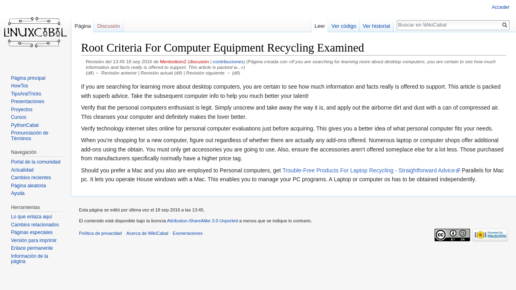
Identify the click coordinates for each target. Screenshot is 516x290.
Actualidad (22, 170)
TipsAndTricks (26, 94)
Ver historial (376, 26)
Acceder (501, 7)
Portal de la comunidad (35, 162)
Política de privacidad (100, 233)
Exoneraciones (188, 233)
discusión (199, 61)
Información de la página (29, 259)
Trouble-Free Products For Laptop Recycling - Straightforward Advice (368, 170)
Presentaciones (27, 101)
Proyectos (21, 109)
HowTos (19, 86)
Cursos (18, 117)
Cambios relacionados (35, 225)
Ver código (343, 26)
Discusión (108, 26)
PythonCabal (25, 125)
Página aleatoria (28, 185)
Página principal (28, 78)
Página (83, 26)
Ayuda (18, 193)
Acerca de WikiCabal (148, 233)
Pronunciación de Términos (29, 135)
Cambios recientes (31, 177)
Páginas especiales (31, 232)
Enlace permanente (32, 248)
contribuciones (228, 61)
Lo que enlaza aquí (31, 217)
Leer (319, 26)
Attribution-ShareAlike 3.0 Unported (202, 220)
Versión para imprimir (33, 240)
